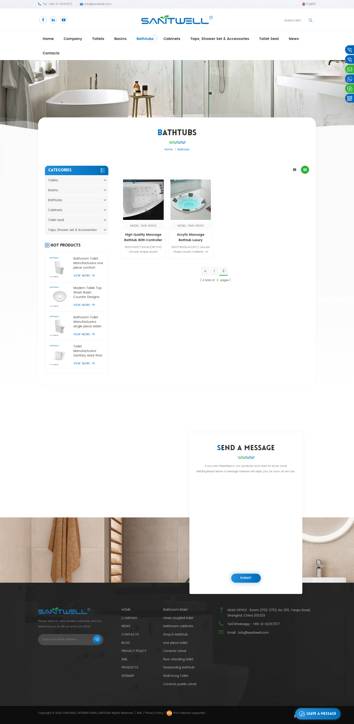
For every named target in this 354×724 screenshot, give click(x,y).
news (294, 39)
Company (73, 39)
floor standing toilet (178, 659)
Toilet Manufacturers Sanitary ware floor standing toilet (87, 351)
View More (84, 276)
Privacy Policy (133, 651)
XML (139, 713)
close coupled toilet (178, 618)
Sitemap (127, 675)
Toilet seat (269, 39)
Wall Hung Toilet (175, 676)
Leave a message (316, 713)
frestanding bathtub (178, 667)
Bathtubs (145, 39)
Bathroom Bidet (175, 610)
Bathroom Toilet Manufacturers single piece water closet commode (87, 322)
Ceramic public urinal (179, 684)
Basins (120, 39)
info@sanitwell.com (97, 4)
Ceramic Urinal (174, 651)
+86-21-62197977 (60, 4)
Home (48, 39)
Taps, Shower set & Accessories (219, 39)
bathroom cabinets (178, 626)
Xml (124, 659)
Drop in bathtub (175, 634)
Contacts (51, 53)
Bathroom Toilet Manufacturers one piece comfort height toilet (88, 263)
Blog (125, 642)
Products (129, 667)
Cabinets (171, 39)
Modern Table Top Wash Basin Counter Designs (87, 292)
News (125, 626)
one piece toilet (175, 643)
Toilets (98, 39)
